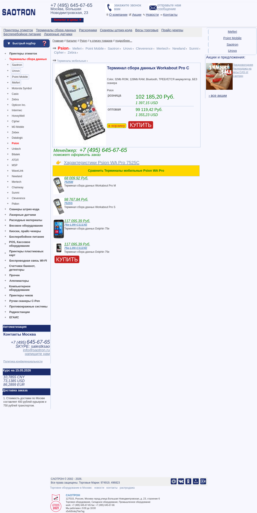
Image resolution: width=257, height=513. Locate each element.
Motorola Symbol (22, 88)
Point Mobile (20, 76)
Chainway (17, 187)
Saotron (17, 64)
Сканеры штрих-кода (24, 209)
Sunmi (15, 192)
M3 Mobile (18, 126)
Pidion (15, 203)
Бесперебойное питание (26, 236)
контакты (111, 487)
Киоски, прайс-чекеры (25, 231)
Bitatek (16, 154)
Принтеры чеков (21, 295)
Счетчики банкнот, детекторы (22, 267)
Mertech (16, 181)
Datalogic (17, 137)
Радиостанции (19, 312)
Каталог (71, 40)
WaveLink (17, 170)
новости (99, 487)
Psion (15, 143)
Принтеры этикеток (23, 53)
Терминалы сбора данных (28, 59)
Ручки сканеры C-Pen (24, 301)
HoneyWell (18, 115)
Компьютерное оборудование (20, 288)
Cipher (15, 121)
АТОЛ (15, 159)
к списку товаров (101, 40)
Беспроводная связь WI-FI (28, 260)
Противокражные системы (28, 306)
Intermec (17, 110)
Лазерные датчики (22, 214)
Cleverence (18, 198)
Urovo (16, 70)
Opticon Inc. (19, 105)
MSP (15, 165)
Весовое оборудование (26, 225)
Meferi (16, 82)
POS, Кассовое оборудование (19, 243)
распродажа (127, 487)
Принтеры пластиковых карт (26, 253)
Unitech (16, 148)
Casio (15, 93)
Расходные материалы (25, 220)
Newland (17, 176)
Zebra (15, 99)
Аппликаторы (19, 280)
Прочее (14, 275)
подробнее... (123, 40)
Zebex (15, 132)
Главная (58, 40)
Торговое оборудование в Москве (70, 487)
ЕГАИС (14, 317)
